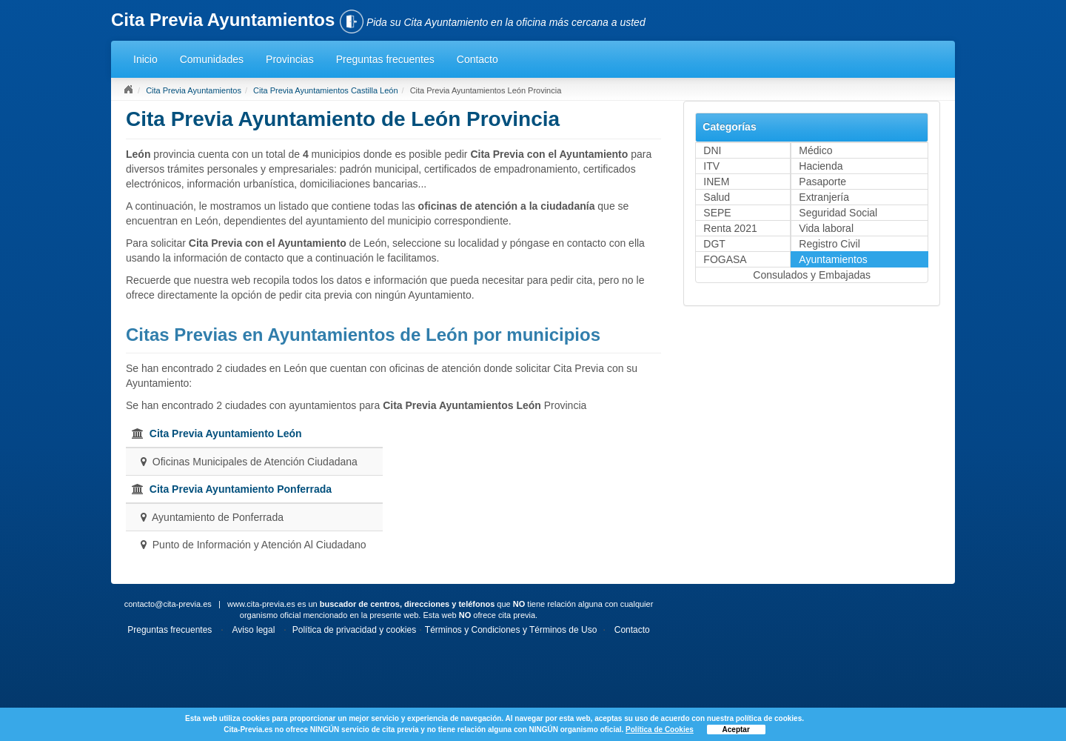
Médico (815, 150)
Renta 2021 (730, 228)
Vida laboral (826, 228)
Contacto (477, 59)
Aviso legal (253, 630)
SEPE (717, 213)
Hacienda (820, 166)
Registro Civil (829, 244)
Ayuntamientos (833, 259)
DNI (712, 150)
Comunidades (212, 59)
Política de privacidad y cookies (354, 630)
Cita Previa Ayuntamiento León (226, 433)
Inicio (145, 59)
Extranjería (824, 197)
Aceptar (736, 729)
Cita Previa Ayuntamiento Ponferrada (241, 489)
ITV (711, 166)
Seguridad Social (838, 213)
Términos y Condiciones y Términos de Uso (511, 630)
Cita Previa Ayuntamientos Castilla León (325, 90)
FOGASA (724, 259)
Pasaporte (822, 181)
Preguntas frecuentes (385, 59)
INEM (716, 181)
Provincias (290, 59)
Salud (716, 197)
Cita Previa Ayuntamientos (193, 90)
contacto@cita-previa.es (168, 603)
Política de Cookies (660, 729)
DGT (714, 244)
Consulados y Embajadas (812, 275)
